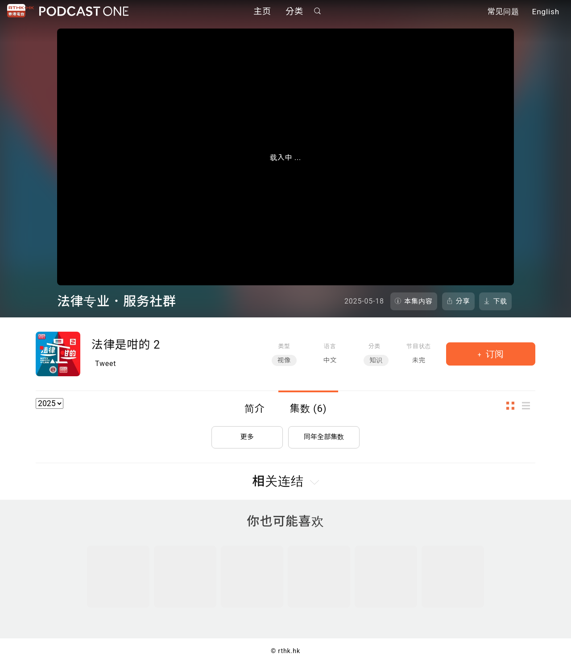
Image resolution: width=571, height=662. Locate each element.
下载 (500, 301)
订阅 (494, 354)
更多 (247, 434)
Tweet (105, 363)
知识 (376, 360)
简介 (254, 408)
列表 (528, 406)
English (545, 12)
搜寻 (317, 11)
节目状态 (418, 346)
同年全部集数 (323, 434)
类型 (284, 346)
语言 (330, 346)
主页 (262, 12)
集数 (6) (308, 408)
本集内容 (418, 301)
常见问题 (503, 12)
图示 (513, 406)
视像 (284, 360)
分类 (294, 12)
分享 (463, 301)
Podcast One (83, 12)
